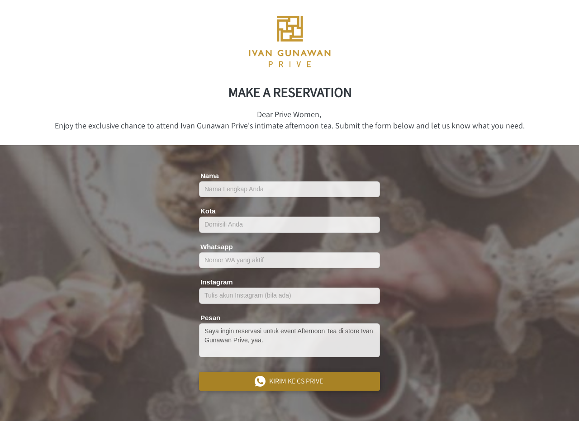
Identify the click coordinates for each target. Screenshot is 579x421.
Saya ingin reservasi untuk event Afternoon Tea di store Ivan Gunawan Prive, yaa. (289, 340)
